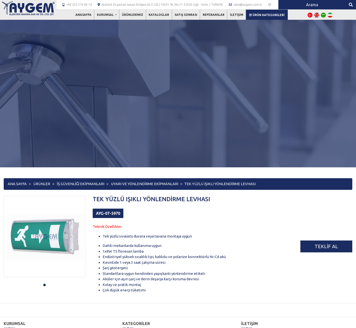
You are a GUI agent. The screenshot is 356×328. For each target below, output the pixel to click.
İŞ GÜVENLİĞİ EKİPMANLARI (80, 184)
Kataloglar (159, 14)
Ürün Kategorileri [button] (267, 15)
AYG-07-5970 (108, 213)
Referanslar (213, 14)
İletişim (236, 14)
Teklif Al (326, 246)
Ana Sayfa (17, 184)
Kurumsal (105, 14)
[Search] (312, 4)
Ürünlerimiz (132, 14)
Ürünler (41, 184)
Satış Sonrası (186, 14)
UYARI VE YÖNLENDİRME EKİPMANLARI (144, 184)
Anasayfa (83, 14)
